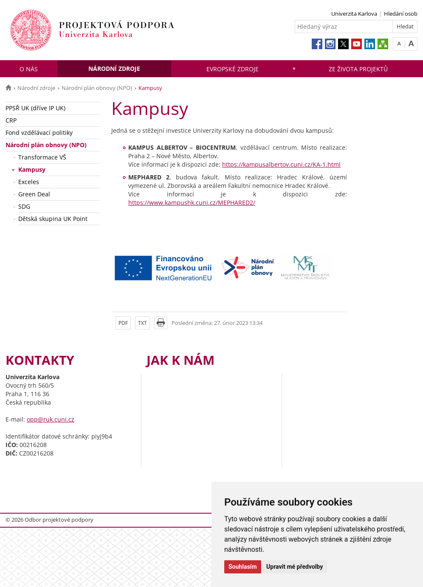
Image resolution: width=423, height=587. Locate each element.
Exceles (28, 182)
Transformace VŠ (42, 157)
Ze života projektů (358, 69)
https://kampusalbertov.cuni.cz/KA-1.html (281, 164)
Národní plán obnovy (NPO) (97, 88)
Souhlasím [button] (242, 566)
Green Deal (34, 194)
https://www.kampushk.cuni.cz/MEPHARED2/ (191, 202)
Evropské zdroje (232, 69)
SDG (24, 206)
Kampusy (31, 169)
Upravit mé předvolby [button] (294, 566)
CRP (11, 120)
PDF (123, 323)
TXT (142, 323)
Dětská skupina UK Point (52, 219)
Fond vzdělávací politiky (39, 133)
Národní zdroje (114, 68)
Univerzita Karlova (354, 13)
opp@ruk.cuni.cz (50, 419)
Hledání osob (400, 13)
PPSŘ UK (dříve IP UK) (35, 108)
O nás (29, 69)
